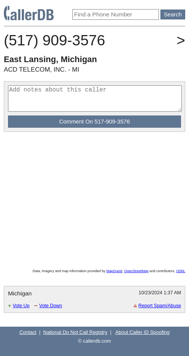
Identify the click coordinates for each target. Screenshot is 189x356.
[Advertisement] (93, 149)
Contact (28, 332)
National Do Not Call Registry (75, 332)
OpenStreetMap (136, 271)
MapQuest (114, 271)
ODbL (180, 271)
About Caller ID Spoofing (142, 332)
